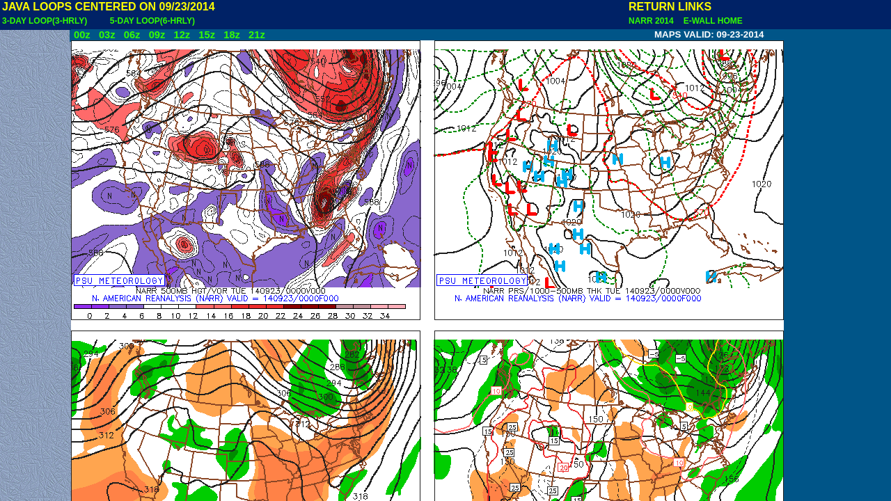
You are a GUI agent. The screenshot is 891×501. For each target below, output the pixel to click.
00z (82, 34)
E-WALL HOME (711, 21)
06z (132, 34)
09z (157, 34)
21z (257, 34)
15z (207, 34)
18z (232, 34)
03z (107, 34)
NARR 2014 (652, 21)
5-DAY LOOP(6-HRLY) (152, 21)
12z (182, 34)
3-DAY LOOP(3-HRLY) (44, 21)
